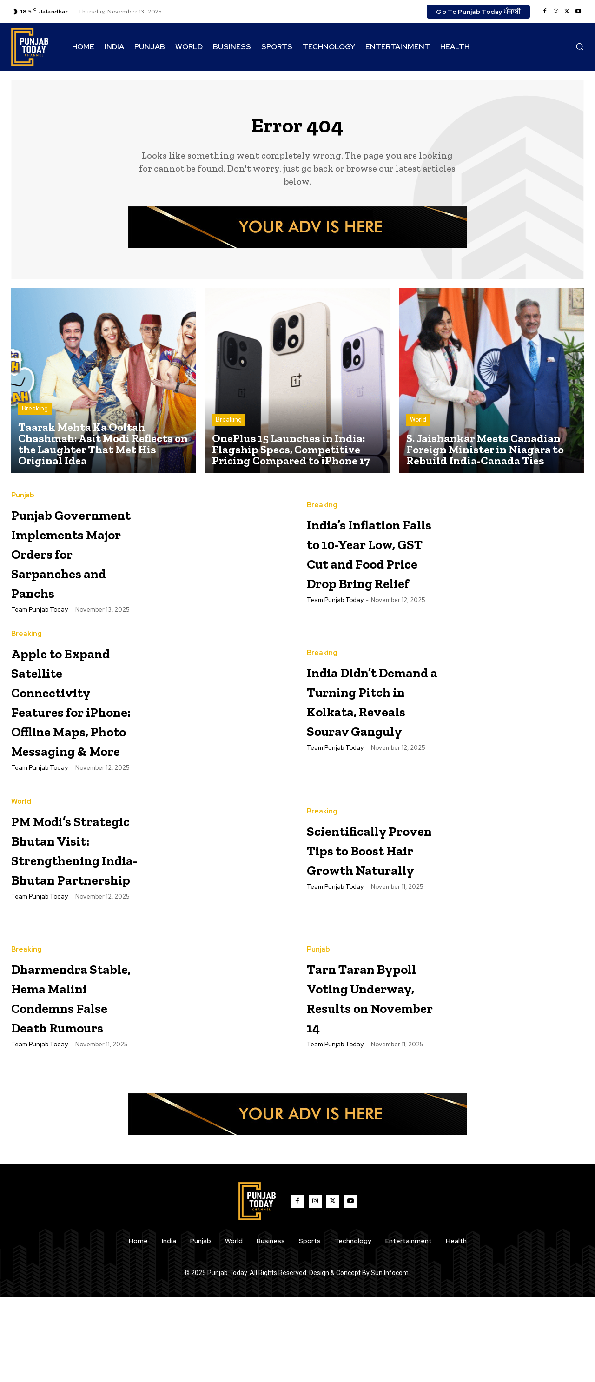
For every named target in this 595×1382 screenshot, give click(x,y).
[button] (579, 46)
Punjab (22, 490)
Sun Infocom (390, 1358)
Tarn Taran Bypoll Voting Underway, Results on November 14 (366, 1080)
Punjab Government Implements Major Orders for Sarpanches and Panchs (76, 556)
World (418, 424)
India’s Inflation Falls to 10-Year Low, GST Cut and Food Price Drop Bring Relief (371, 566)
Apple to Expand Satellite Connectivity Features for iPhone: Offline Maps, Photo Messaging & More (74, 754)
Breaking (35, 413)
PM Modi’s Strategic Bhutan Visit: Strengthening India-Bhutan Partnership (75, 932)
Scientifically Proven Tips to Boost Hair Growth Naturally (370, 932)
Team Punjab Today (39, 624)
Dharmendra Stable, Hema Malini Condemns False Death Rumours (68, 1081)
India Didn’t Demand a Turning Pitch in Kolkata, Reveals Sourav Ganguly (372, 725)
